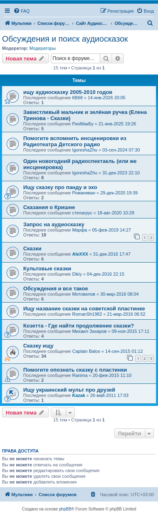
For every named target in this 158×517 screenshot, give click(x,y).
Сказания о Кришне (49, 207)
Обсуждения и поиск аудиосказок (65, 38)
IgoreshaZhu (84, 149)
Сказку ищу (38, 346)
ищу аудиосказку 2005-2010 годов (67, 92)
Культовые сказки (47, 268)
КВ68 (77, 97)
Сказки (32, 248)
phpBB (65, 509)
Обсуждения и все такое (55, 288)
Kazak (78, 395)
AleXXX (80, 254)
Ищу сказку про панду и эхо (60, 187)
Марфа (79, 229)
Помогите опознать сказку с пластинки (75, 370)
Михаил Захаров (89, 331)
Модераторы (42, 48)
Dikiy (77, 274)
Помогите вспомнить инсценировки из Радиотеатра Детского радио (74, 141)
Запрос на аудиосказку (53, 224)
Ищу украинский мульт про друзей (69, 390)
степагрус (82, 212)
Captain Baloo (86, 351)
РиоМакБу (82, 123)
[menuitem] (21, 11)
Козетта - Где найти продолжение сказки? (78, 326)
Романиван (83, 192)
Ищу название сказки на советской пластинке (84, 308)
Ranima (80, 375)
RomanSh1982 (87, 314)
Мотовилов (83, 294)
